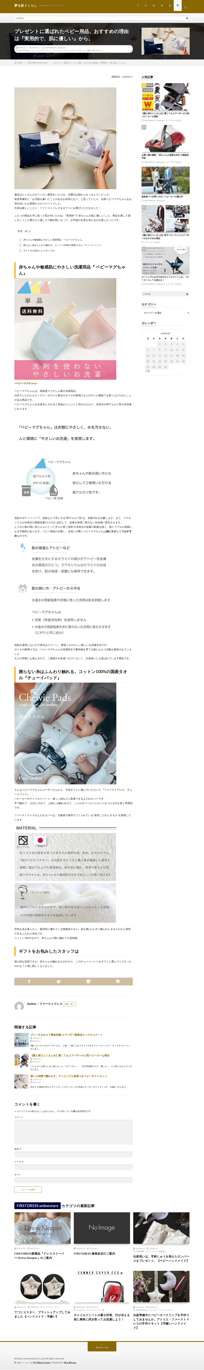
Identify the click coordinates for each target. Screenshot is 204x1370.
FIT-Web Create (41, 1363)
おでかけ (80, 1310)
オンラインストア (44, 51)
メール (19, 1162)
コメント (18, 1117)
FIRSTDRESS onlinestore (55, 48)
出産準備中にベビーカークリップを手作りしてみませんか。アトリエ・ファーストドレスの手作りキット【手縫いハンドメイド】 (161, 1321)
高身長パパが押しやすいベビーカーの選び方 (162, 197)
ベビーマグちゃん (78, 51)
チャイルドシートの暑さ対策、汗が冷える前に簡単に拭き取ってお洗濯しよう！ (102, 1317)
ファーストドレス (61, 51)
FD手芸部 (140, 1251)
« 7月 (147, 371)
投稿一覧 (69, 1004)
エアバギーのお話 (173, 120)
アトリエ (152, 1310)
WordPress (70, 1363)
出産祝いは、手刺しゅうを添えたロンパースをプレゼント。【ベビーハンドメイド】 (161, 1259)
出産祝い (162, 1251)
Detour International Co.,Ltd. (31, 1359)
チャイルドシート (93, 1310)
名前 (18, 1149)
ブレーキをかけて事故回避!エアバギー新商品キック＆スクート (66, 1034)
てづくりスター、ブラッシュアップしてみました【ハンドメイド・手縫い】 (42, 1314)
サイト (17, 1175)
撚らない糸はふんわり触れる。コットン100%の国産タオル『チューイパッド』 (60, 245)
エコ (33, 51)
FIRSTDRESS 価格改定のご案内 (94, 1253)
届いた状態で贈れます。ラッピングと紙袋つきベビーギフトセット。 (69, 1076)
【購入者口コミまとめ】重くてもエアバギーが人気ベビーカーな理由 (69, 1055)
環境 (89, 51)
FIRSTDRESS (24, 51)
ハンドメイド (151, 1251)
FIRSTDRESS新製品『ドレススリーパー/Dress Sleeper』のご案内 (39, 1256)
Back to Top (102, 1347)
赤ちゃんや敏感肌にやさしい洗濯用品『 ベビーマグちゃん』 (51, 240)
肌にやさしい (98, 51)
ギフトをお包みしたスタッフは (36, 251)
